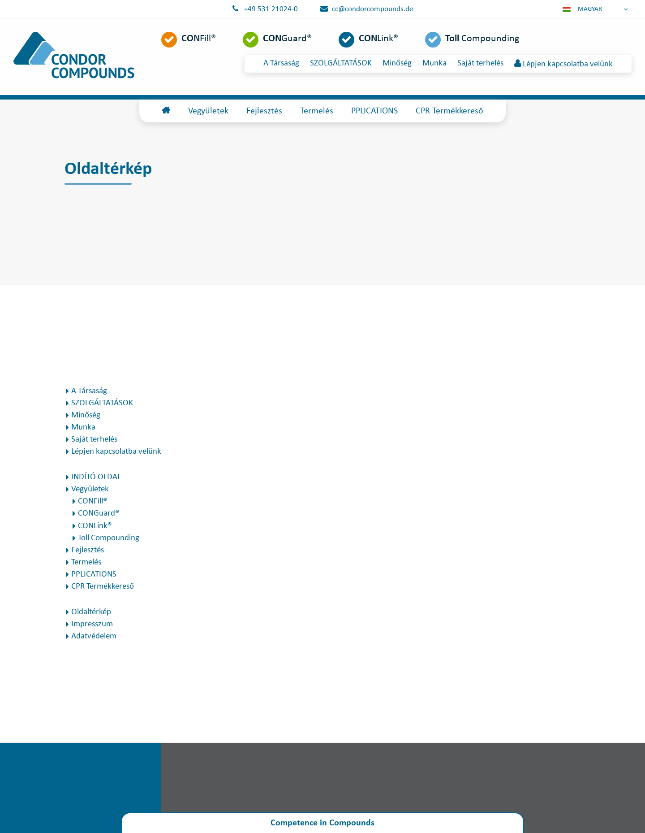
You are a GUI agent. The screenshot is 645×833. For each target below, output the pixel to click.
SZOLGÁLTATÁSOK (341, 63)
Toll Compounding (108, 538)
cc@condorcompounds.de (372, 9)
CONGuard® (99, 513)
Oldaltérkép (91, 612)
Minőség (397, 63)
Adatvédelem (93, 636)
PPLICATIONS (374, 111)
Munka (434, 63)
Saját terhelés (480, 63)
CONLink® (95, 526)
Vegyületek (208, 111)
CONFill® (93, 501)
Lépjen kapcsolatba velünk (563, 63)
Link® (378, 39)
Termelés (316, 111)
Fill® (198, 39)
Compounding (482, 39)
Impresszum (92, 624)
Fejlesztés (264, 111)
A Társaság (281, 63)
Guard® (287, 39)
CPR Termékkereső (449, 111)
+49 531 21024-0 (271, 9)
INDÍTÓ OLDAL (96, 477)
